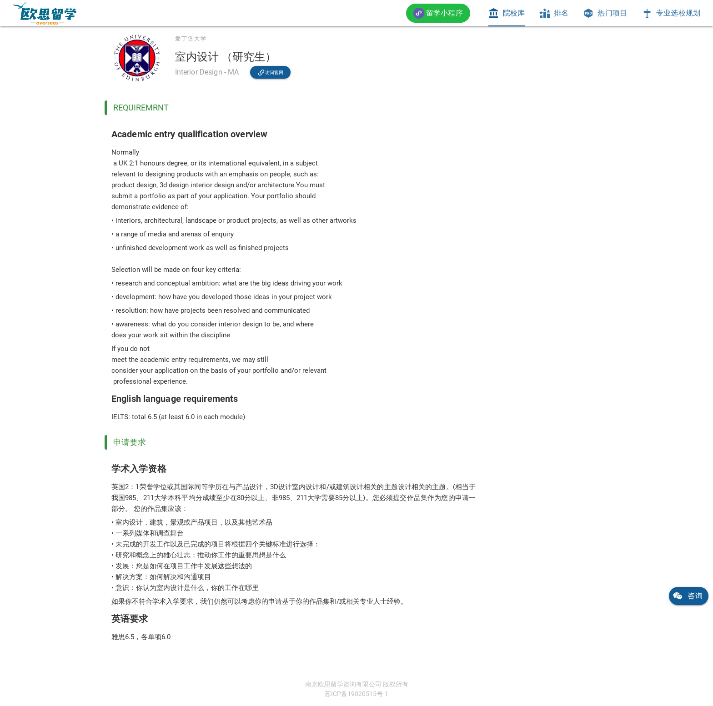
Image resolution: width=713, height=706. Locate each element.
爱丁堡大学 (191, 38)
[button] (438, 13)
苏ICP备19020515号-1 (356, 693)
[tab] (506, 13)
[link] (44, 13)
